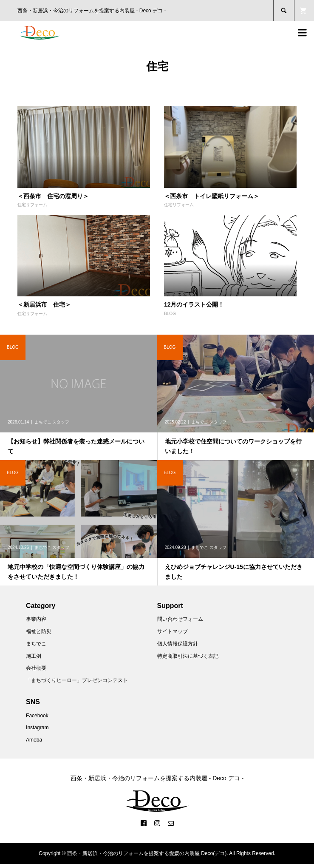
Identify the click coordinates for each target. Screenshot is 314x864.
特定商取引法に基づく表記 (187, 656)
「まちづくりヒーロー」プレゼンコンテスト (77, 680)
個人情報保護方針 (177, 644)
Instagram (37, 727)
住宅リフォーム (32, 204)
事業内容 (36, 619)
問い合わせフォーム (180, 619)
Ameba (34, 740)
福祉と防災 (38, 631)
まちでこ (36, 644)
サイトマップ (172, 631)
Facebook (37, 716)
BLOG (170, 313)
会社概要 (36, 668)
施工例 (33, 656)
